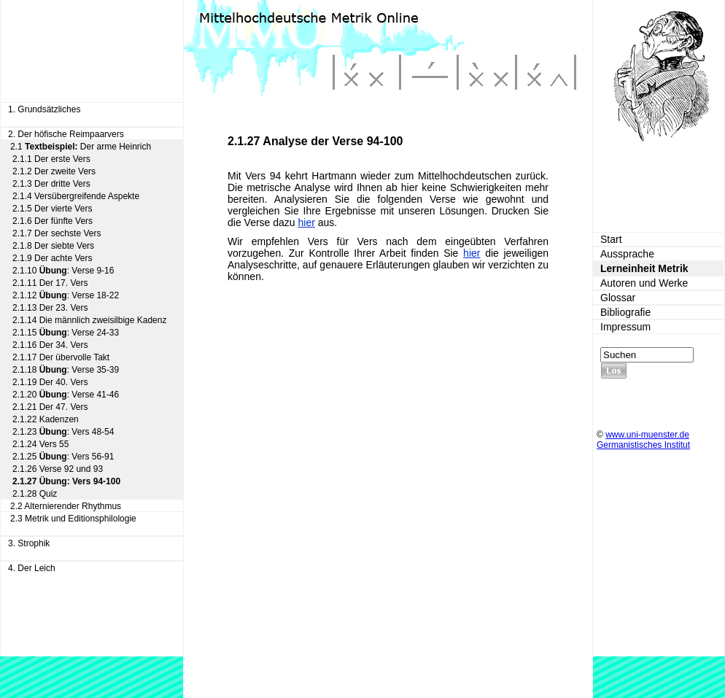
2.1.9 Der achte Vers (52, 258)
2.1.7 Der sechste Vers (56, 233)
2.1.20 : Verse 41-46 (65, 394)
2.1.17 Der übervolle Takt (60, 357)
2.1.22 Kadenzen (45, 419)
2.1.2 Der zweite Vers (54, 171)
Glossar (617, 297)
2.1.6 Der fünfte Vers (52, 221)
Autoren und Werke (644, 283)
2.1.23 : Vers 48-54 (63, 432)
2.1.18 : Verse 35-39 (65, 370)
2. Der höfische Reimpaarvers (66, 134)
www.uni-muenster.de (647, 435)
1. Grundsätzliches (44, 109)
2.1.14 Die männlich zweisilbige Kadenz (89, 320)
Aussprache (627, 254)
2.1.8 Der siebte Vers (53, 246)
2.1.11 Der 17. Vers (50, 283)
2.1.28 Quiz (34, 494)
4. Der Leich (31, 568)
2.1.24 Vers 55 (40, 444)
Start (611, 239)
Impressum (625, 327)
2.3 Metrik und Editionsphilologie (73, 518)
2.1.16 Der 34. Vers (50, 345)
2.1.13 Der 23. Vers (50, 308)
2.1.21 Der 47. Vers (50, 407)
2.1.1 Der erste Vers (51, 159)
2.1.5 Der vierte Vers (52, 208)
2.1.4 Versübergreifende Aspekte (75, 196)
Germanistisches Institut (643, 445)
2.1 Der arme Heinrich (80, 146)
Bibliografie (625, 312)
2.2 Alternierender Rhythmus (65, 506)
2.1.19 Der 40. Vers (50, 382)
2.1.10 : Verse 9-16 (63, 270)
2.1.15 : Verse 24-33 (65, 332)
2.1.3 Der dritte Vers (51, 184)
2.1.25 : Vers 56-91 (63, 456)
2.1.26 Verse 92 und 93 (57, 469)
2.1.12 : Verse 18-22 (65, 295)
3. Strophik (29, 543)
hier (306, 222)
